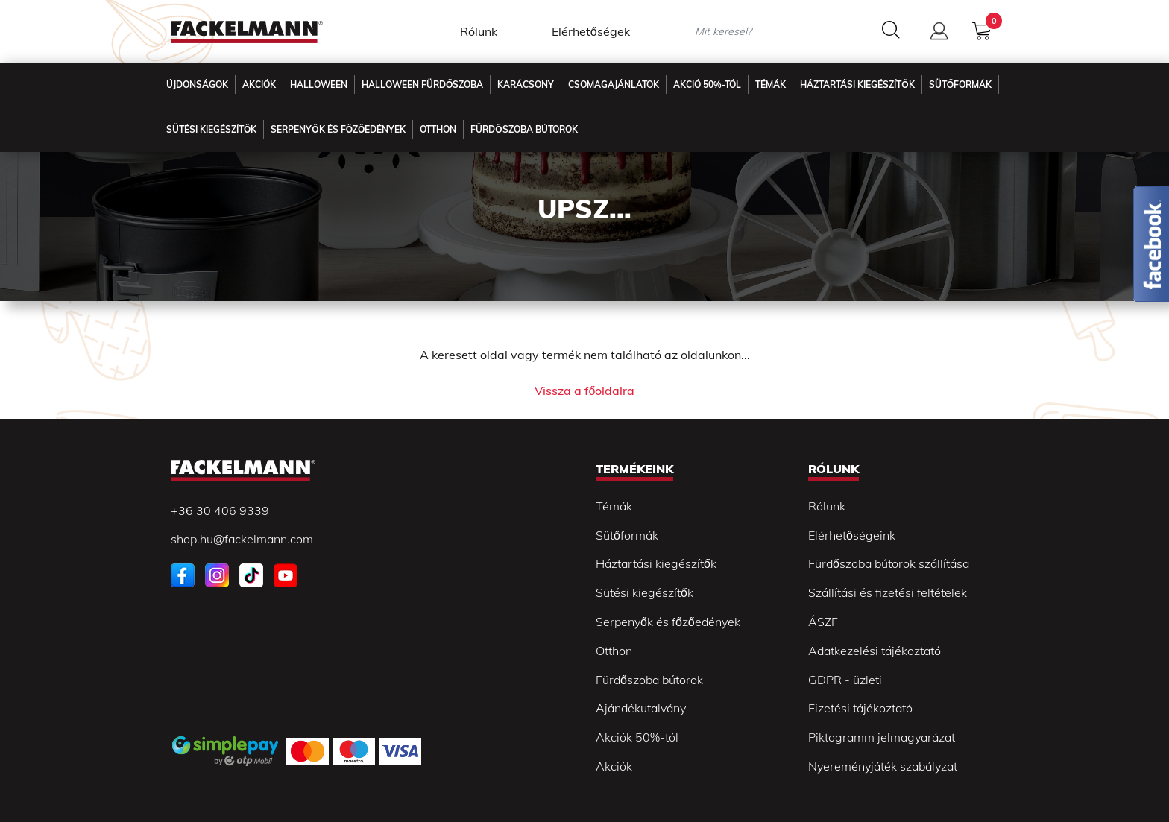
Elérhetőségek (591, 31)
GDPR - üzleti (845, 679)
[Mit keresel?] (787, 30)
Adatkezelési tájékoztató (874, 650)
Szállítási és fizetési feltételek (887, 592)
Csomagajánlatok (613, 84)
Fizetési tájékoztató (860, 708)
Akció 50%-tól (707, 84)
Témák (770, 84)
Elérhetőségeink (851, 535)
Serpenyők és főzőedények (338, 129)
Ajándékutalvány (641, 708)
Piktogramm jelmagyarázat (881, 737)
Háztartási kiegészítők (857, 84)
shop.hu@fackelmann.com (242, 538)
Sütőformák (960, 84)
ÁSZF (823, 621)
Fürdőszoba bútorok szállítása (888, 563)
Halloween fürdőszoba (422, 84)
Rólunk (478, 31)
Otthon (438, 129)
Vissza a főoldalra (585, 390)
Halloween (318, 84)
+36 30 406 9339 (220, 510)
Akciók (259, 84)
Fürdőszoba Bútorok (523, 129)
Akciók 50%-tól (637, 737)
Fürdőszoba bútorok (649, 679)
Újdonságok (197, 84)
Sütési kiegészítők (211, 129)
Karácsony (525, 84)
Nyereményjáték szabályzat (882, 766)
